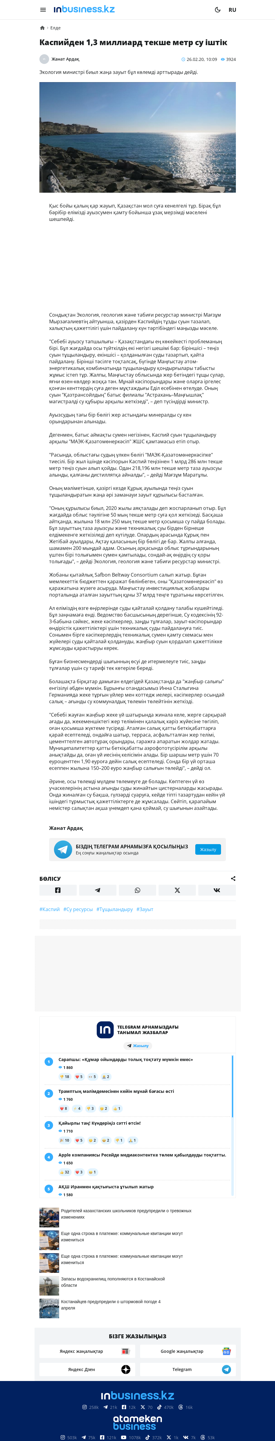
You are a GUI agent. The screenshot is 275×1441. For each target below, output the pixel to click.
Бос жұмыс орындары (119, 1341)
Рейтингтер (171, 1341)
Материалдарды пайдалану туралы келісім (137, 1408)
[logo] (130, 9)
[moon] (217, 9)
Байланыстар (124, 1332)
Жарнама (161, 1332)
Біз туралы (84, 1332)
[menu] (43, 9)
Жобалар (193, 1332)
